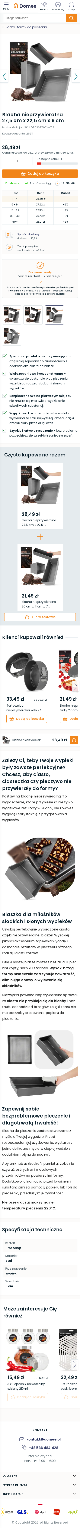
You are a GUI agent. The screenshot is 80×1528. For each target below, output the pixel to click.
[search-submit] (71, 18)
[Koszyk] (71, 6)
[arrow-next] (75, 686)
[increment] (6, 161)
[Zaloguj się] (58, 6)
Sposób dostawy (29, 234)
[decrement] (28, 161)
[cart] (40, 617)
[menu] (7, 6)
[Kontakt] (44, 6)
